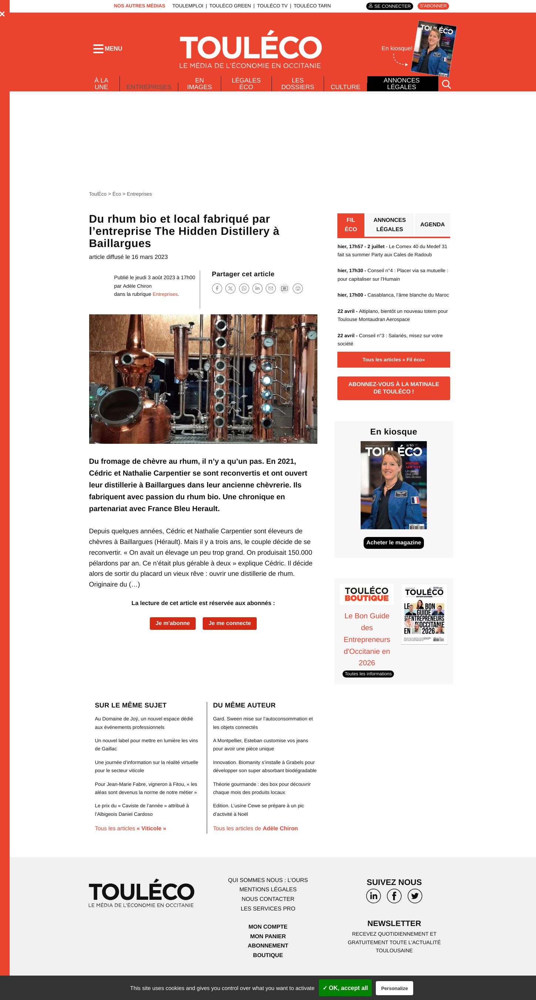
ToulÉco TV (270, 6)
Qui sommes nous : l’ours (268, 902)
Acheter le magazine (393, 557)
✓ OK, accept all (345, 988)
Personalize (394, 988)
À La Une (101, 86)
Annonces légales (401, 86)
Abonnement (268, 967)
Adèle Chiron (138, 288)
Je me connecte (231, 626)
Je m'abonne (171, 626)
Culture (345, 89)
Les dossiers (297, 86)
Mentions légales (268, 911)
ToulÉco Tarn (309, 6)
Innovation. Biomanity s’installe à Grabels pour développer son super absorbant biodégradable (260, 783)
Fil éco (350, 228)
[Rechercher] (446, 86)
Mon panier (268, 958)
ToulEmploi (186, 6)
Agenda (432, 228)
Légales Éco (247, 86)
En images (201, 86)
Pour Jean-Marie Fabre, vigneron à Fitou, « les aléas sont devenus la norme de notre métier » (144, 805)
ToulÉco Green (228, 6)
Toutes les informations (369, 687)
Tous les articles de (257, 850)
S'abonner (432, 6)
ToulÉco (98, 196)
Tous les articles (132, 850)
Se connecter (390, 6)
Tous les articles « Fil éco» (393, 371)
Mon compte (267, 948)
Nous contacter (268, 921)
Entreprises (149, 87)
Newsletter (394, 945)
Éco (117, 196)
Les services (267, 930)
